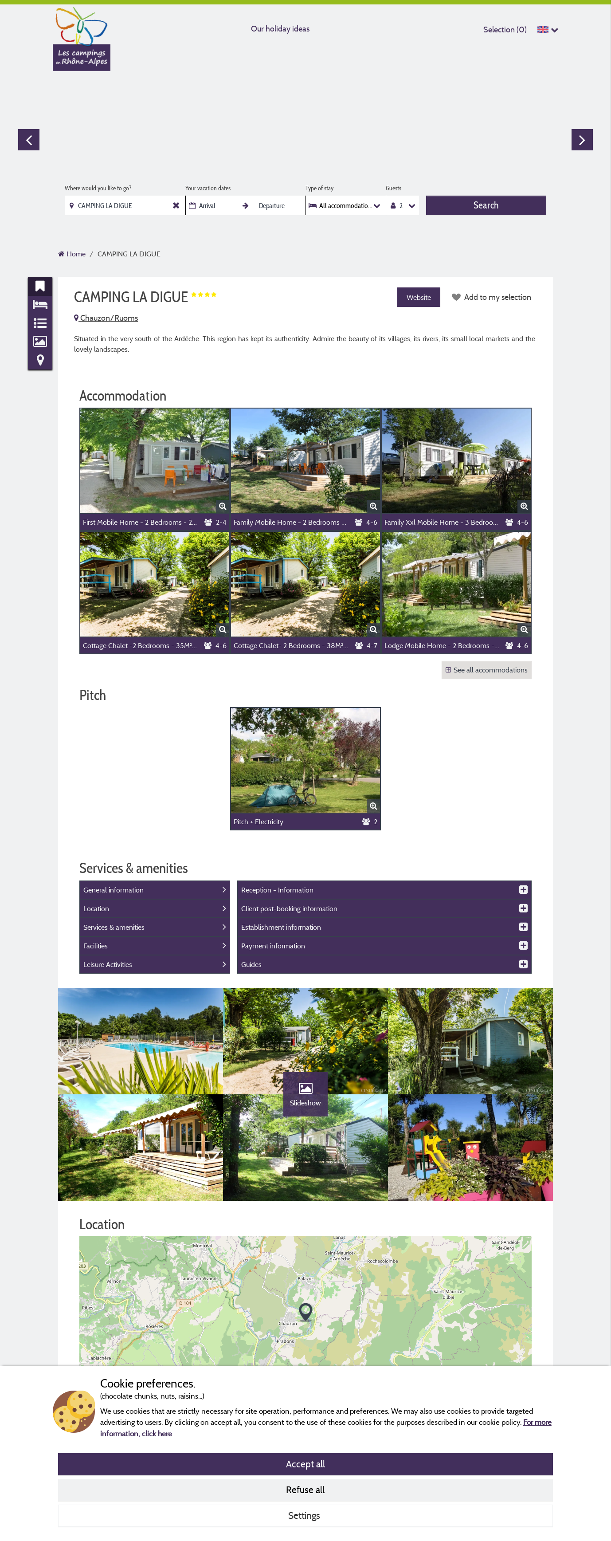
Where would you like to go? (98, 188)
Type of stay (319, 188)
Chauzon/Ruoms (106, 318)
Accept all (305, 1464)
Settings (305, 1515)
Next (582, 139)
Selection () (505, 29)
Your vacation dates (208, 188)
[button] (306, 1313)
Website (419, 297)
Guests (393, 188)
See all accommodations (487, 669)
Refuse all (305, 1489)
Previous (28, 139)
